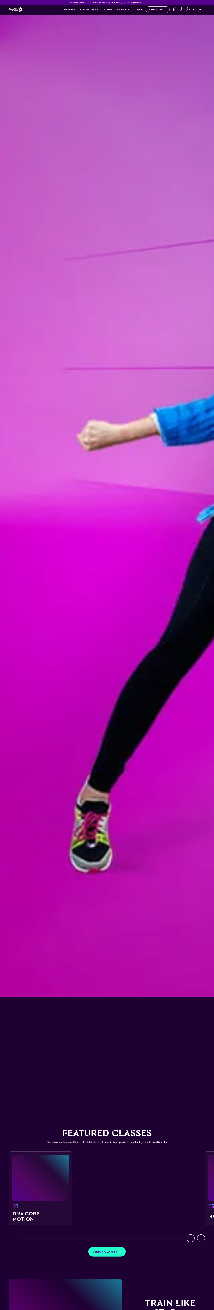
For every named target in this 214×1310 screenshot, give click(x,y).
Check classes (107, 1251)
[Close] (203, 2)
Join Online (157, 9)
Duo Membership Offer (105, 2)
